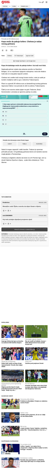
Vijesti (10, 144)
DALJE (45, 134)
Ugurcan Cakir (29, 55)
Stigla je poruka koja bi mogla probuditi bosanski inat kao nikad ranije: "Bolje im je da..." (11, 388)
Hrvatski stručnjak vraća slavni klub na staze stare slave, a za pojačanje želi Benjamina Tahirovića (36, 387)
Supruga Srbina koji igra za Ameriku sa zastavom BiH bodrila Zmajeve (12, 342)
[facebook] (3, 50)
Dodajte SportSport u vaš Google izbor (24, 61)
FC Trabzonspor (19, 55)
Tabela (24, 144)
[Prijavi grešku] (17, 108)
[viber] (6, 50)
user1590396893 (7, 215)
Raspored (39, 144)
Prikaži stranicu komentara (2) (24, 229)
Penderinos (6, 202)
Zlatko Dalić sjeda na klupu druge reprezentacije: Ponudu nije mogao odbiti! (12, 365)
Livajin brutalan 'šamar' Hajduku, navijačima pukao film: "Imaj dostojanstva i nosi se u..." (33, 429)
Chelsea (9, 55)
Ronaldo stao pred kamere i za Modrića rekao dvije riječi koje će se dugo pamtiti (32, 460)
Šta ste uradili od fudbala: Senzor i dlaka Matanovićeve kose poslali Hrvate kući (35, 342)
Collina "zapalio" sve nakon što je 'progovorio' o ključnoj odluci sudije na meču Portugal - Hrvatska (33, 448)
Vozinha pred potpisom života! (34, 363)
